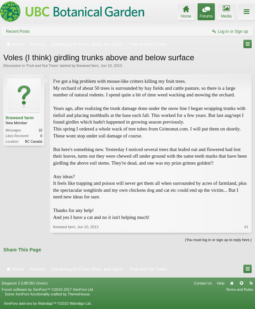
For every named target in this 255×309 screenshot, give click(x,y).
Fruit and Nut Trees (42, 66)
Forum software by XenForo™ (48, 289)
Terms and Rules (239, 289)
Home (231, 283)
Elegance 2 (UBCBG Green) (24, 283)
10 (40, 130)
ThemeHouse (79, 294)
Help (220, 283)
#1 (246, 227)
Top (241, 283)
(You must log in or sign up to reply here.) (218, 240)
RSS (251, 283)
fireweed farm (88, 66)
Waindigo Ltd (80, 303)
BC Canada (33, 141)
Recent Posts (18, 31)
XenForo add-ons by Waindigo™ (30, 303)
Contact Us (203, 283)
